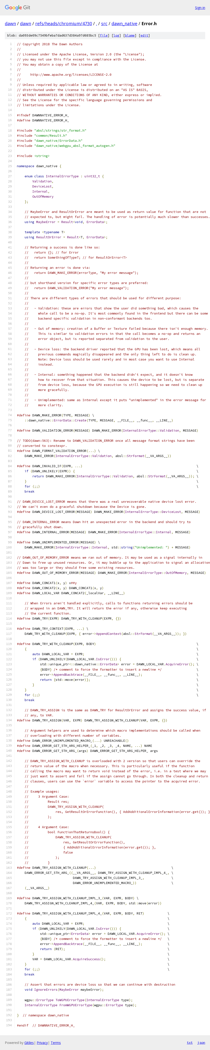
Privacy (42, 1042)
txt (190, 1042)
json (201, 1042)
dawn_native (124, 23)
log (116, 35)
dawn (10, 23)
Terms (56, 1042)
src (104, 23)
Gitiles (29, 1042)
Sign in (200, 7)
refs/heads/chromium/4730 (63, 23)
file (104, 35)
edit (144, 35)
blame (130, 35)
